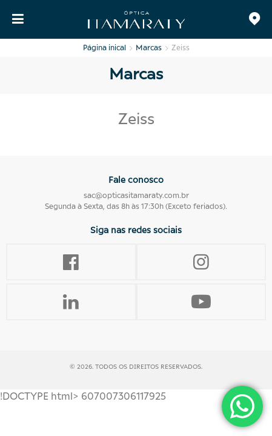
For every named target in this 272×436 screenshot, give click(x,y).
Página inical (104, 47)
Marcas (149, 47)
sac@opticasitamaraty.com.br (136, 195)
